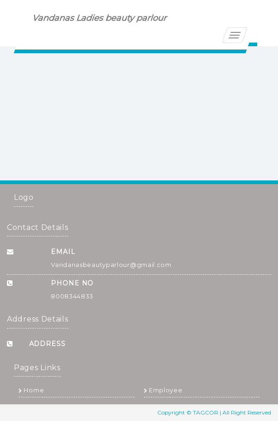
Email (63, 252)
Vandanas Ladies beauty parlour (100, 18)
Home (31, 390)
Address (47, 344)
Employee (163, 390)
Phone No (72, 283)
